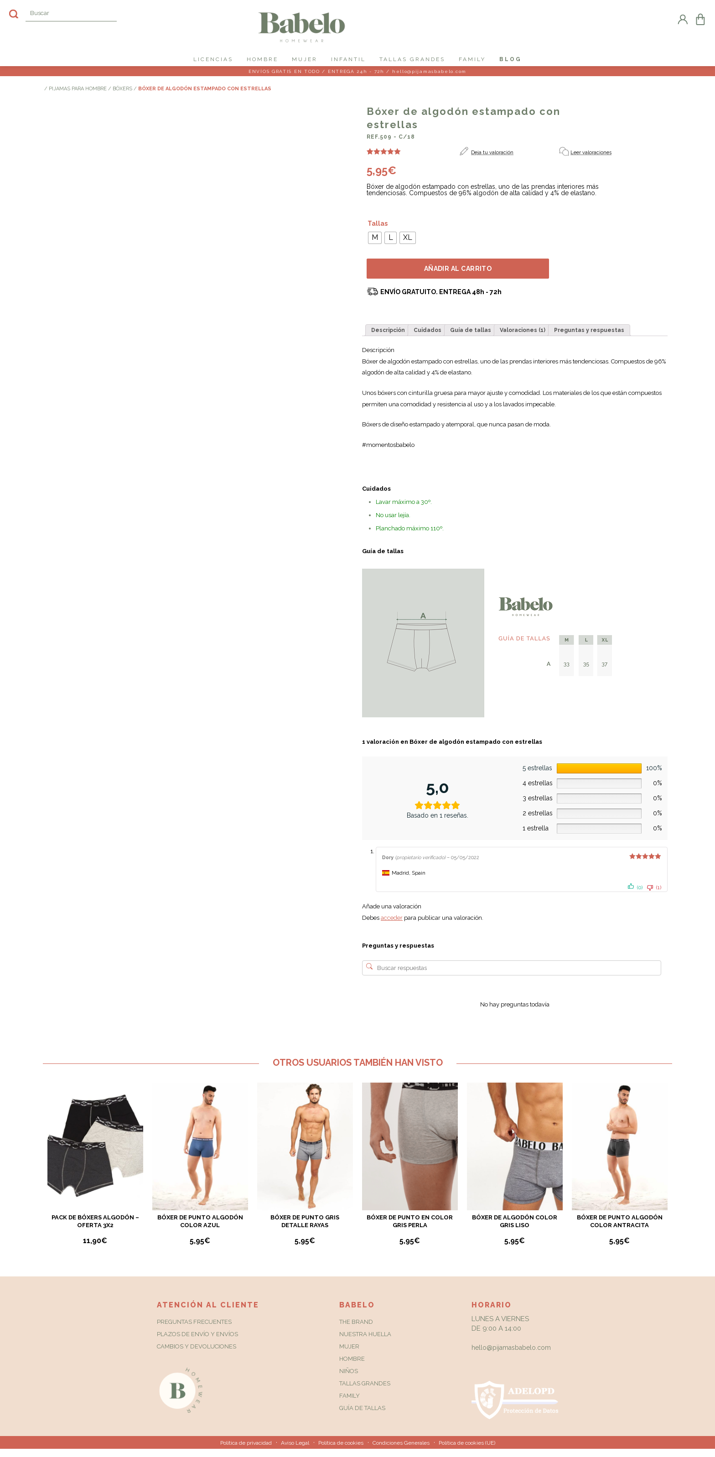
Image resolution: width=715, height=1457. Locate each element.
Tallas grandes (364, 1391)
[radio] (374, 246)
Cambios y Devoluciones (196, 1354)
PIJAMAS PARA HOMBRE (78, 97)
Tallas (378, 231)
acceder (392, 926)
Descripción (388, 338)
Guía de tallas (470, 338)
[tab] (388, 338)
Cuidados (427, 338)
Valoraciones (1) (522, 338)
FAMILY (472, 59)
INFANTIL (348, 59)
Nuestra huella (365, 1342)
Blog (510, 59)
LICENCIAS (213, 59)
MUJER (304, 59)
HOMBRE (262, 59)
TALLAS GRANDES (412, 59)
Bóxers (122, 97)
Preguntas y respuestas (589, 338)
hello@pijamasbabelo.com (511, 1355)
